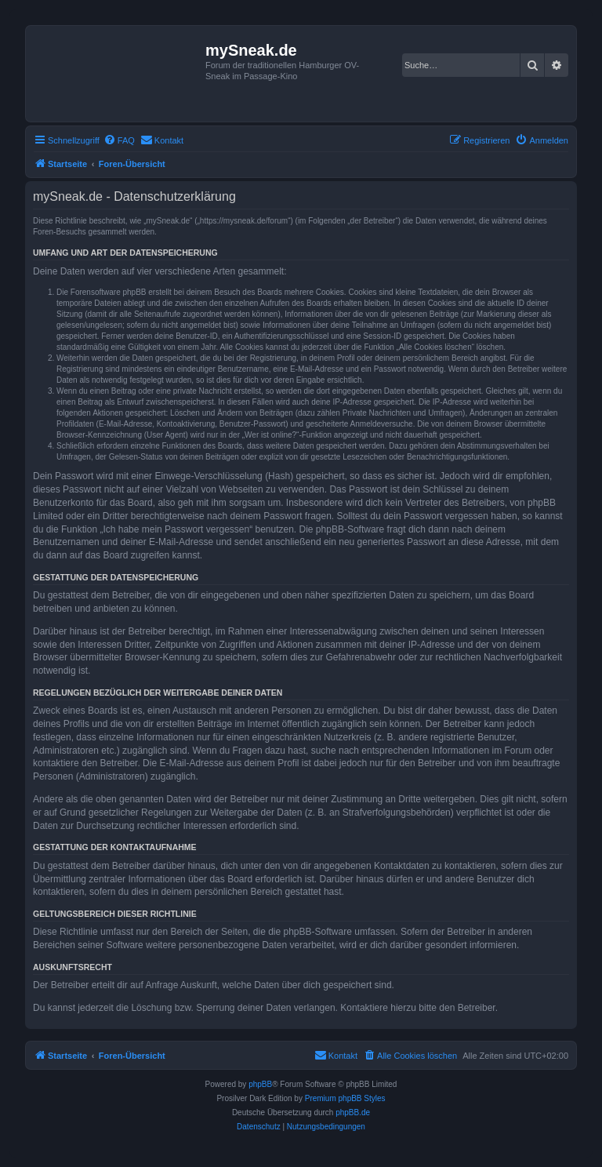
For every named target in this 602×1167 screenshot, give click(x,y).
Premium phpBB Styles (345, 1098)
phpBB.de (352, 1112)
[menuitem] (119, 140)
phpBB (260, 1084)
